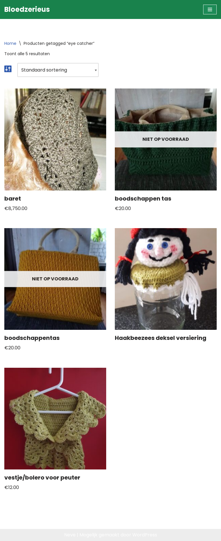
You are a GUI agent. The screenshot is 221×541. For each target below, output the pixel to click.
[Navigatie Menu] (210, 9)
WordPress (144, 535)
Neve (70, 535)
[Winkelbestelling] (58, 70)
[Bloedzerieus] (27, 9)
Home (10, 43)
